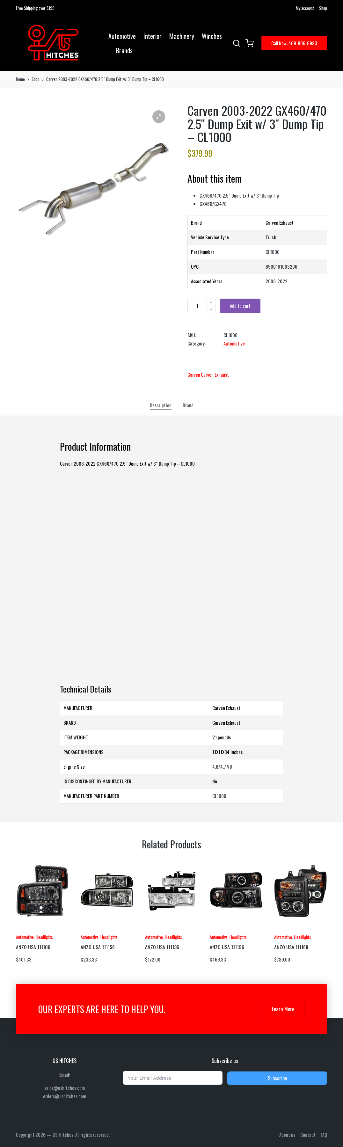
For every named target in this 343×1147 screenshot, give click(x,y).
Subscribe (277, 1078)
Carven (193, 374)
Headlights (44, 936)
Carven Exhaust (215, 374)
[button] (294, 43)
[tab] (161, 405)
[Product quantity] (197, 306)
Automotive (234, 343)
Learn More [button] (283, 1009)
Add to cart (240, 305)
